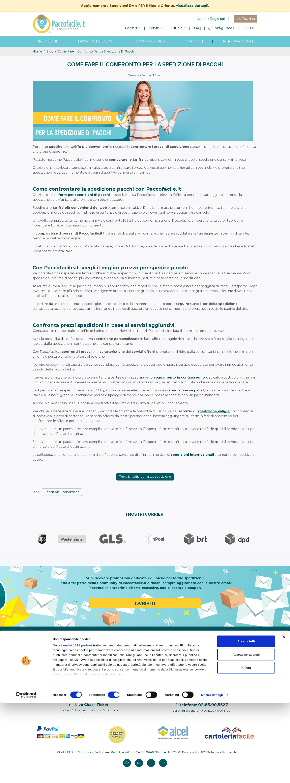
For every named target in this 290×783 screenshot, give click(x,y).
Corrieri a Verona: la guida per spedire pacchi (232, 640)
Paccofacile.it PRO (183, 638)
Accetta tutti (246, 721)
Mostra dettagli (212, 775)
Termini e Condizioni (49, 664)
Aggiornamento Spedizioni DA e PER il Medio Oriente (234, 668)
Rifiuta (246, 748)
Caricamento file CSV (185, 674)
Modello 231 (43, 648)
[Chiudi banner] (283, 717)
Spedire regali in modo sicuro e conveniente (230, 649)
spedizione (45, 41)
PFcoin (193, 41)
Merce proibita (90, 663)
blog (49, 51)
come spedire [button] (149, 41)
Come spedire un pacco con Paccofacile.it (99, 645)
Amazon (176, 648)
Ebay (173, 669)
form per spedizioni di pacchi (84, 195)
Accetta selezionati (246, 734)
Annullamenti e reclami (51, 679)
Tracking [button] (246, 19)
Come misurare (91, 658)
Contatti (41, 685)
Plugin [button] (177, 28)
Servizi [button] (154, 28)
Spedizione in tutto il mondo (145, 643)
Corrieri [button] (131, 28)
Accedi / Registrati (211, 19)
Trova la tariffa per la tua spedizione (145, 476)
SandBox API (179, 685)
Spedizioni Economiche (62, 492)
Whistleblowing (46, 653)
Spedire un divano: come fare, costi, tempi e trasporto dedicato (234, 680)
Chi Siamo (42, 638)
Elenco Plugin (180, 643)
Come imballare (91, 652)
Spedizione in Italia (138, 638)
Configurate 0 (222, 28)
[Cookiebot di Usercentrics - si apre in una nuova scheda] (26, 775)
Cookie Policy (44, 674)
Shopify (175, 653)
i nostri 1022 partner (76, 725)
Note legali (42, 659)
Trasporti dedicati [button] (96, 41)
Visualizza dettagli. (192, 6)
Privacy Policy (45, 669)
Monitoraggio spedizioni (141, 653)
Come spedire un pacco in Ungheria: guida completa (233, 659)
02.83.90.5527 (213, 704)
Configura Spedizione (95, 638)
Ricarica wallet (240, 41)
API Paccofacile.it (182, 679)
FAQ (197, 28)
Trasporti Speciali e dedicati (144, 648)
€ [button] (248, 28)
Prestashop (178, 659)
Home (37, 51)
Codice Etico (44, 643)
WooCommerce (181, 664)
